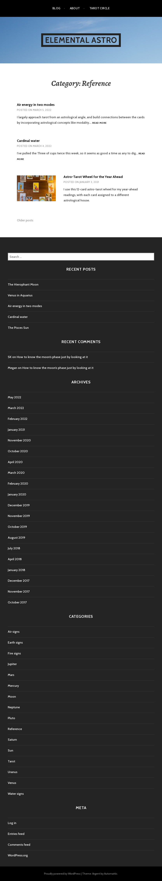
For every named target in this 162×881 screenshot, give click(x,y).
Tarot (11, 761)
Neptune (14, 707)
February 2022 (17, 419)
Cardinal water (28, 141)
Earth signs (15, 642)
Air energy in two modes (36, 105)
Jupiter (12, 664)
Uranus (12, 772)
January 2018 (16, 570)
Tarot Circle (100, 8)
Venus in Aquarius (20, 295)
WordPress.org (18, 855)
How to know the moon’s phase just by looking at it (52, 357)
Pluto (11, 718)
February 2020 (18, 483)
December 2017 (18, 580)
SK (9, 357)
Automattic (110, 873)
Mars (11, 675)
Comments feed (19, 844)
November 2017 (19, 591)
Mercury (13, 686)
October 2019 (17, 527)
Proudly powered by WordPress (62, 873)
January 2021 (16, 429)
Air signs (13, 631)
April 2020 (15, 462)
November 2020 (19, 440)
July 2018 (14, 548)
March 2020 (16, 473)
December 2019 (19, 505)
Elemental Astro (81, 40)
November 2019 (19, 516)
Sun (10, 750)
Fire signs (14, 653)
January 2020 (17, 494)
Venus (12, 783)
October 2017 (17, 602)
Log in (12, 823)
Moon (12, 696)
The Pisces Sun (18, 328)
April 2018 (15, 559)
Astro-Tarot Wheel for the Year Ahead (93, 177)
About (75, 8)
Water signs (16, 794)
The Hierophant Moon (23, 284)
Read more (99, 123)
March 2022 (16, 408)
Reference (15, 729)
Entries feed (16, 834)
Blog (56, 8)
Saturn (12, 739)
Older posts (25, 220)
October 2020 (18, 451)
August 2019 (16, 537)
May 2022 (14, 397)
